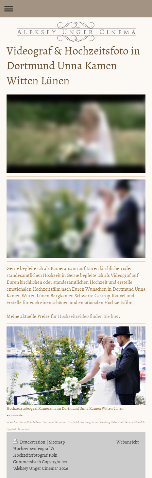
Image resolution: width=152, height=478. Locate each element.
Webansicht (127, 441)
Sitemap (57, 441)
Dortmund (48, 422)
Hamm (129, 422)
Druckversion (29, 441)
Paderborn (36, 422)
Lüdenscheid (117, 422)
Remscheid (23, 429)
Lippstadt (12, 429)
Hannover (61, 422)
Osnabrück (73, 422)
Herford (13, 422)
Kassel (95, 422)
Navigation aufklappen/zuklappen (76, 9)
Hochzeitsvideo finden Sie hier (88, 316)
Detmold (24, 422)
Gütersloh (139, 422)
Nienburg (104, 422)
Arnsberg (85, 422)
